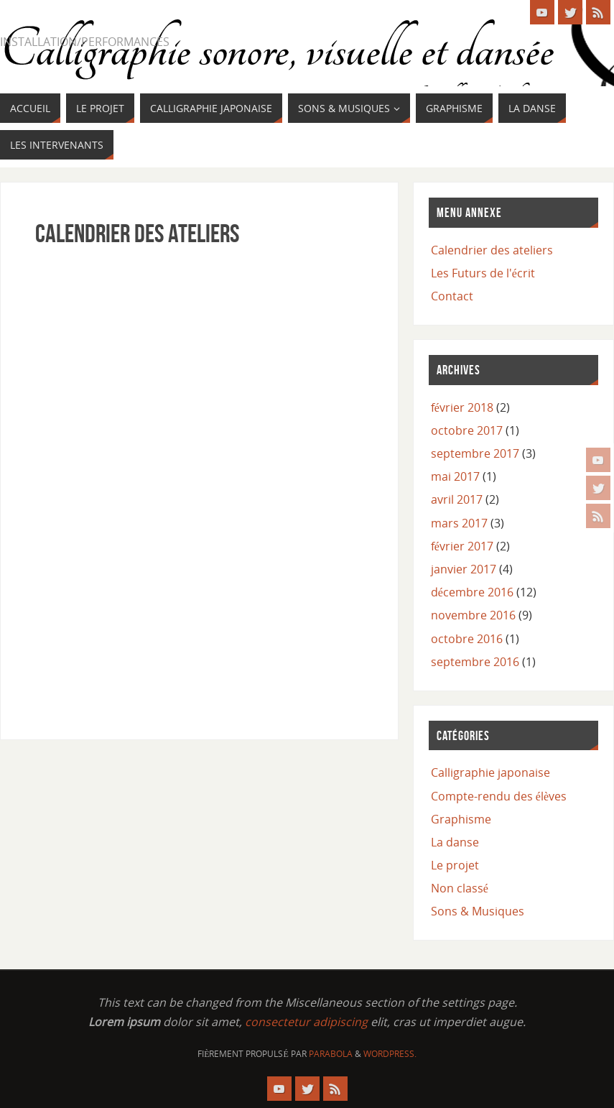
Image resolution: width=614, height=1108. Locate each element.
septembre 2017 (475, 453)
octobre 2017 (467, 430)
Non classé (459, 888)
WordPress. (390, 1054)
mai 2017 (455, 476)
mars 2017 (459, 523)
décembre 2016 (472, 592)
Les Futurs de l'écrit (483, 273)
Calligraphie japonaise (490, 772)
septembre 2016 (475, 662)
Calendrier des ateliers (492, 250)
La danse (455, 842)
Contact (452, 296)
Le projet (455, 865)
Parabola (331, 1054)
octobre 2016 (467, 639)
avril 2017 (457, 499)
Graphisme (461, 819)
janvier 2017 (463, 569)
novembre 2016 (473, 615)
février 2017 (462, 546)
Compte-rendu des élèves (499, 796)
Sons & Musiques (477, 911)
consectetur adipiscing (306, 1022)
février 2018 (462, 407)
